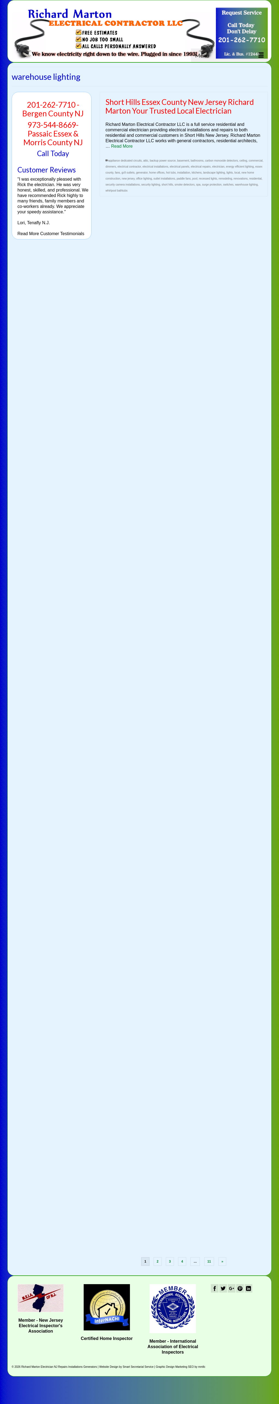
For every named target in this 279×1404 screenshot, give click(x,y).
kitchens (197, 172)
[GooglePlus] (231, 1288)
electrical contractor (129, 166)
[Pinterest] (240, 1288)
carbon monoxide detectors (221, 160)
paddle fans (184, 178)
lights (229, 172)
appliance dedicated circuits (125, 160)
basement (183, 160)
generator (141, 172)
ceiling (243, 160)
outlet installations (164, 178)
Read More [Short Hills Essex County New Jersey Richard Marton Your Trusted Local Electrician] (122, 146)
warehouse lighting (246, 184)
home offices (157, 172)
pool (195, 178)
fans (117, 172)
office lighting (144, 178)
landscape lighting (214, 172)
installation (183, 172)
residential (255, 178)
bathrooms (197, 160)
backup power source (163, 160)
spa (198, 184)
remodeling (225, 178)
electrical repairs (201, 166)
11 (209, 1261)
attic (145, 160)
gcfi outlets (128, 172)
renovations (240, 178)
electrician (218, 166)
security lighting (150, 184)
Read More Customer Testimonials (50, 233)
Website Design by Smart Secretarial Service (126, 1366)
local (237, 172)
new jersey (128, 178)
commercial (256, 160)
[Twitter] (223, 1288)
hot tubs (171, 172)
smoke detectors (185, 184)
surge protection (212, 184)
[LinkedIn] (248, 1288)
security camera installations (122, 184)
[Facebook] (215, 1288)
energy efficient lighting (240, 166)
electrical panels (179, 166)
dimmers (110, 166)
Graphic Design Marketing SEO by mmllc (180, 1366)
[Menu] (229, 55)
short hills (167, 184)
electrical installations (155, 166)
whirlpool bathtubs (116, 190)
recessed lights (208, 178)
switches (228, 184)
